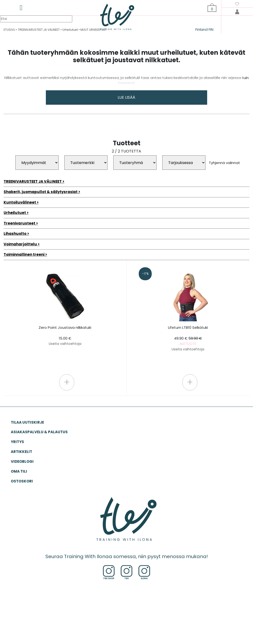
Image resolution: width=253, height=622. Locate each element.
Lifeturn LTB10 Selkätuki (188, 338)
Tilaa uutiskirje (27, 422)
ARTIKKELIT (21, 451)
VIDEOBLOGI (22, 461)
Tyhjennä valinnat (224, 162)
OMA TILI (19, 471)
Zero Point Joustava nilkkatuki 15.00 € (65, 335)
